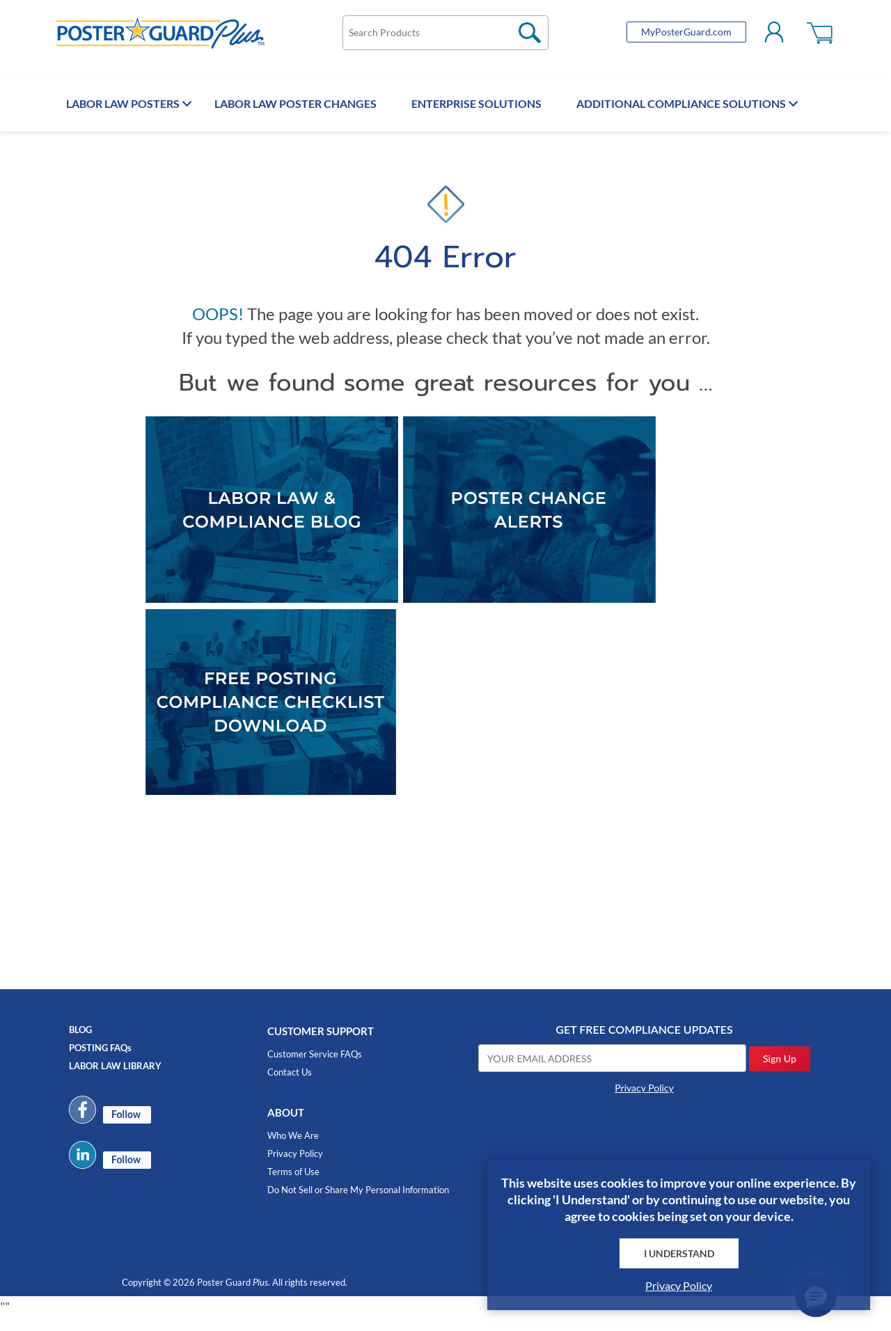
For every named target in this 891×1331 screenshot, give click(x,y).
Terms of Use (293, 1185)
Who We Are (293, 1149)
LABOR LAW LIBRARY (115, 1079)
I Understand (679, 1253)
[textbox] (445, 36)
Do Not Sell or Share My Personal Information (358, 1203)
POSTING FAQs (100, 1060)
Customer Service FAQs (314, 1067)
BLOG (80, 1042)
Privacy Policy (295, 1167)
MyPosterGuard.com (671, 36)
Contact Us (289, 1086)
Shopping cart (806, 36)
